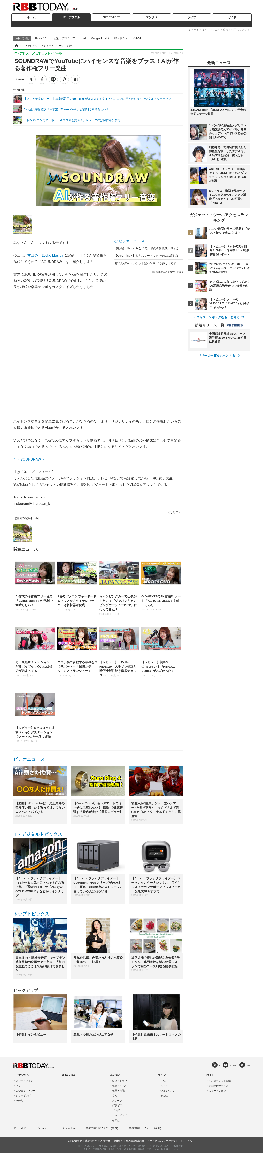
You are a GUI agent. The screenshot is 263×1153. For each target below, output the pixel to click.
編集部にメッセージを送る (169, 271)
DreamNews (69, 1128)
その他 (19, 1100)
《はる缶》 (174, 512)
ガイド (232, 17)
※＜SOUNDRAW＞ (29, 459)
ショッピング (23, 1095)
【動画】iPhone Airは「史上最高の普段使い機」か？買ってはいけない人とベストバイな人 (172, 248)
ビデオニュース (132, 241)
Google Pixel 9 (100, 38)
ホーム (31, 17)
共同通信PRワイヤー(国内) (102, 1128)
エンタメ (151, 17)
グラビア (117, 1105)
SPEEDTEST (111, 17)
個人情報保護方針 (135, 1140)
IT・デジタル (71, 17)
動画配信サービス (218, 1085)
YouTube (233, 1065)
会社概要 (118, 1140)
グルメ (164, 1080)
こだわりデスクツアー (64, 38)
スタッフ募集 (185, 1140)
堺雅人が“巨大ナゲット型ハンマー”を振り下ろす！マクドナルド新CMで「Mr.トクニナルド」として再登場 (182, 263)
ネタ (18, 1085)
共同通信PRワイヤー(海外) (145, 1128)
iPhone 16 (40, 38)
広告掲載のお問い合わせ (97, 1140)
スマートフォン (24, 1080)
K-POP (137, 38)
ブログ (116, 1110)
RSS (248, 1065)
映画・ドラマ (119, 1080)
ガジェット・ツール (27, 1090)
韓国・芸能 (118, 1090)
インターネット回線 (220, 1080)
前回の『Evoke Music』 (46, 255)
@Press (42, 1128)
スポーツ (117, 1100)
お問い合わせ (75, 1140)
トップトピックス (31, 913)
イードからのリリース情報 (161, 1140)
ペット (164, 1085)
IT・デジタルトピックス (37, 834)
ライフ (191, 17)
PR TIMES (20, 1128)
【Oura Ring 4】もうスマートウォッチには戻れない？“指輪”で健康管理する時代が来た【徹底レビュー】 (182, 255)
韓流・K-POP (119, 1085)
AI (84, 38)
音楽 (114, 1095)
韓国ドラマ (121, 38)
